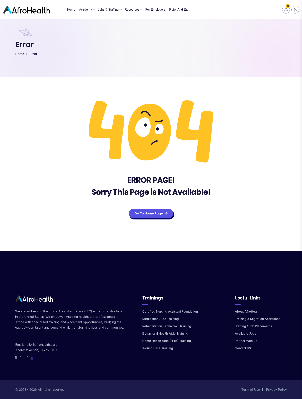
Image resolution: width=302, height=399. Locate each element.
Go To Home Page (151, 213)
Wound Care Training (157, 348)
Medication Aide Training (160, 319)
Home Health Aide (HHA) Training (166, 341)
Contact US (243, 348)
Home (71, 9)
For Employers (155, 9)
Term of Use (250, 389)
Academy (85, 9)
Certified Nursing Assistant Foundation (170, 311)
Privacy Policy (276, 389)
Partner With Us (246, 341)
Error (33, 54)
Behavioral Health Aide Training (165, 333)
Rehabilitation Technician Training (166, 326)
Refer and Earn (179, 9)
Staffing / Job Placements (253, 326)
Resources (132, 9)
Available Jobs (245, 333)
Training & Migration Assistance (257, 319)
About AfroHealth (247, 311)
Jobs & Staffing (108, 9)
